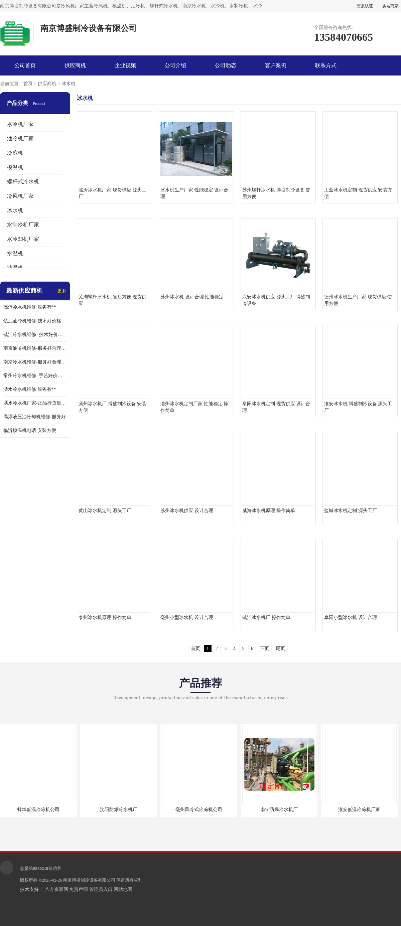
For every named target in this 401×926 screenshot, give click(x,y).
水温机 (15, 253)
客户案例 (275, 65)
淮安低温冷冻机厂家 (359, 809)
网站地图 (123, 889)
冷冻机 (15, 153)
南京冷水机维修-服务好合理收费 (35, 361)
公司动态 (225, 65)
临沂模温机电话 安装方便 (29, 430)
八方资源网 (56, 889)
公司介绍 (175, 65)
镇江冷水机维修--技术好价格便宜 (35, 334)
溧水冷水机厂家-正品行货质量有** (35, 403)
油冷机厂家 (20, 138)
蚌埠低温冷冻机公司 (38, 809)
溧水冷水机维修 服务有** (29, 389)
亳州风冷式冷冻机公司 (198, 809)
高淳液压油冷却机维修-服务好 (34, 416)
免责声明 (78, 889)
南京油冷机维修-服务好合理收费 (35, 348)
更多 (61, 290)
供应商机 (75, 65)
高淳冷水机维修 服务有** (29, 307)
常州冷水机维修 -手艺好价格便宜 (35, 375)
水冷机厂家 (20, 124)
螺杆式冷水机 (23, 181)
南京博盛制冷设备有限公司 (89, 880)
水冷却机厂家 (23, 239)
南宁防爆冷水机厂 (279, 809)
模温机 (15, 167)
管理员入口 (101, 889)
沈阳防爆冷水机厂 (118, 809)
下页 (264, 648)
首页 (28, 83)
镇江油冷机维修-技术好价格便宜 (35, 320)
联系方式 (326, 65)
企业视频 (125, 65)
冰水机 (68, 83)
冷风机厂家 (20, 196)
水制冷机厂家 (23, 224)
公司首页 (25, 65)
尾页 (280, 648)
